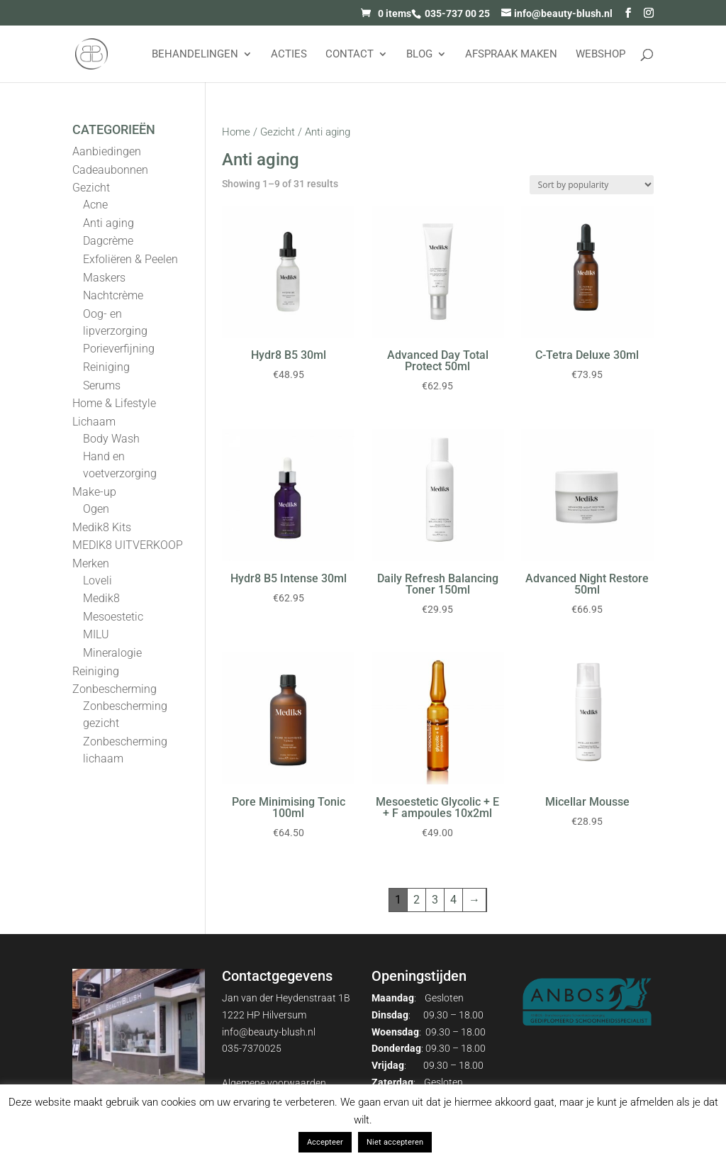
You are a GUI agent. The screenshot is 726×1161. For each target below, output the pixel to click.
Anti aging (108, 223)
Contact (349, 54)
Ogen (96, 509)
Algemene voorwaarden (274, 1083)
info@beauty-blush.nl (268, 1032)
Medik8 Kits (101, 527)
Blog (419, 54)
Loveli (97, 580)
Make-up (94, 492)
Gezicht (277, 132)
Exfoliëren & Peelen (130, 259)
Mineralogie (112, 653)
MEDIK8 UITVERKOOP (127, 545)
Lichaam (94, 421)
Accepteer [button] (325, 1142)
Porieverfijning (119, 348)
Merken (90, 563)
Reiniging (106, 367)
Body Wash (111, 438)
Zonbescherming (114, 689)
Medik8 (101, 598)
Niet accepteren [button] (395, 1142)
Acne (95, 204)
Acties (289, 54)
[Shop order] (592, 184)
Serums (102, 385)
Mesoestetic (113, 616)
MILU (96, 634)
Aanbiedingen (106, 151)
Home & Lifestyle (114, 403)
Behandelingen (195, 54)
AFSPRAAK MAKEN (511, 54)
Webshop (600, 54)
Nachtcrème (113, 295)
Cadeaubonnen (110, 170)
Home (236, 132)
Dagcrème (108, 241)
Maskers (104, 277)
